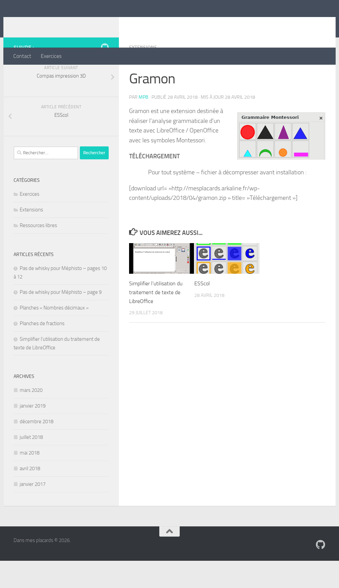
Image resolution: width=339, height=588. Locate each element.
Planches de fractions (42, 351)
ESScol (202, 310)
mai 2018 (29, 480)
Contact (22, 56)
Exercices (51, 56)
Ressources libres (38, 253)
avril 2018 (30, 496)
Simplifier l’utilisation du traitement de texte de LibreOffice (156, 319)
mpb (143, 124)
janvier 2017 (33, 511)
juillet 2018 (31, 464)
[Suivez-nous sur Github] (105, 74)
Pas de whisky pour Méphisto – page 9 (61, 319)
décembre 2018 (36, 449)
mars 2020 (31, 417)
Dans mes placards (70, 23)
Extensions (144, 74)
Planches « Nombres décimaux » (54, 335)
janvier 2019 (33, 433)
